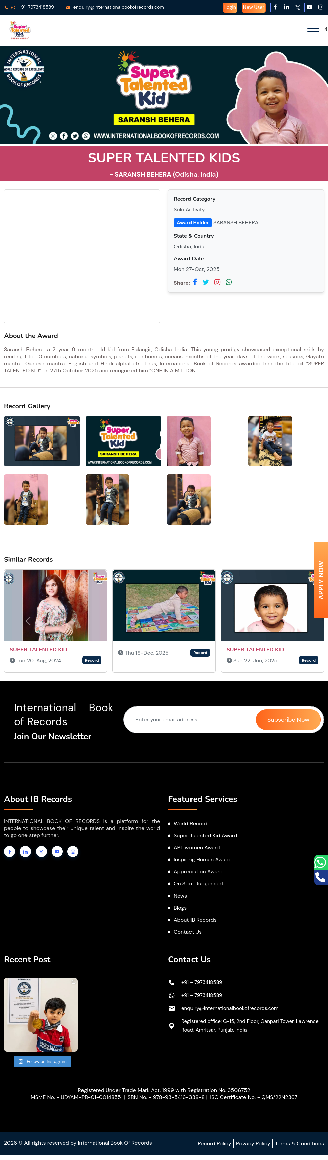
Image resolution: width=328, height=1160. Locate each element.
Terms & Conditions (299, 1143)
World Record (190, 823)
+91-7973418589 (29, 7)
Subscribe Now (288, 720)
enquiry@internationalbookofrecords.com (114, 7)
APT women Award (197, 847)
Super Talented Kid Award (205, 835)
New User (253, 7)
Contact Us (188, 931)
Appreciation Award (198, 871)
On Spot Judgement (199, 883)
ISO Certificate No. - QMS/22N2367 (253, 1097)
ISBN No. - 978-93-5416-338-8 (165, 1097)
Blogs (180, 907)
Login (230, 7)
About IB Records (195, 919)
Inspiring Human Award (202, 859)
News (180, 895)
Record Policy (214, 1143)
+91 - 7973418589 (201, 982)
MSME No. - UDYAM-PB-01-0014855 (76, 1097)
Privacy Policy (253, 1143)
